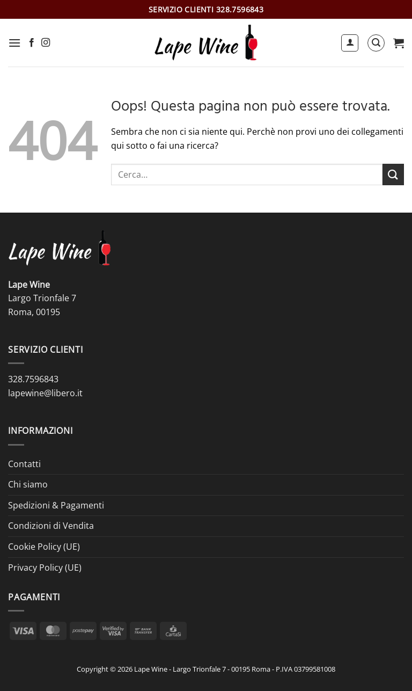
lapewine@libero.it (45, 393)
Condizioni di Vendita (51, 526)
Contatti (24, 464)
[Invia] (393, 174)
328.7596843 (33, 379)
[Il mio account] (349, 43)
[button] (14, 43)
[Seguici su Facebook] (31, 43)
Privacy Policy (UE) (45, 567)
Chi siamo (28, 484)
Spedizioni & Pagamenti (56, 505)
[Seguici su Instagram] (45, 43)
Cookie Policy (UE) (44, 546)
